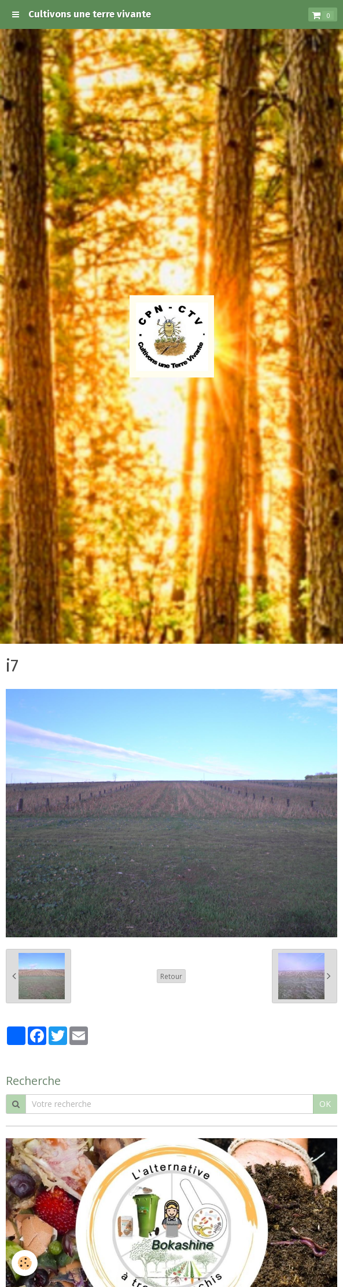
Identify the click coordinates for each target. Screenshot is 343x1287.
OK (325, 1103)
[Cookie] (25, 1263)
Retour (171, 976)
